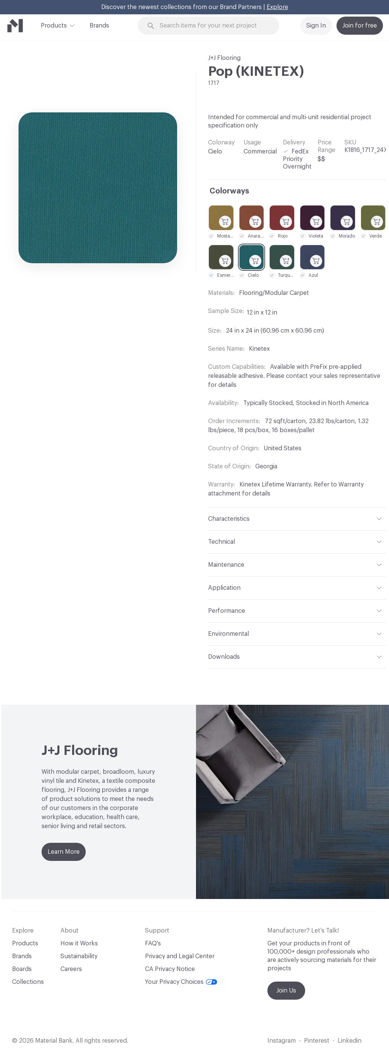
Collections (28, 982)
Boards (22, 969)
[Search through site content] (213, 25)
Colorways (229, 191)
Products (54, 25)
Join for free (360, 26)
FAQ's (153, 943)
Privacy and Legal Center (180, 956)
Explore (277, 7)
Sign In (316, 26)
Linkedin (349, 1041)
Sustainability (78, 956)
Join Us (286, 991)
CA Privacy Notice (170, 969)
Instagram (281, 1041)
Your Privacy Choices (181, 982)
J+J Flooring (224, 58)
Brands (99, 26)
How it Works (79, 943)
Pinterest (316, 1041)
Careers (71, 969)
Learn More (64, 852)
